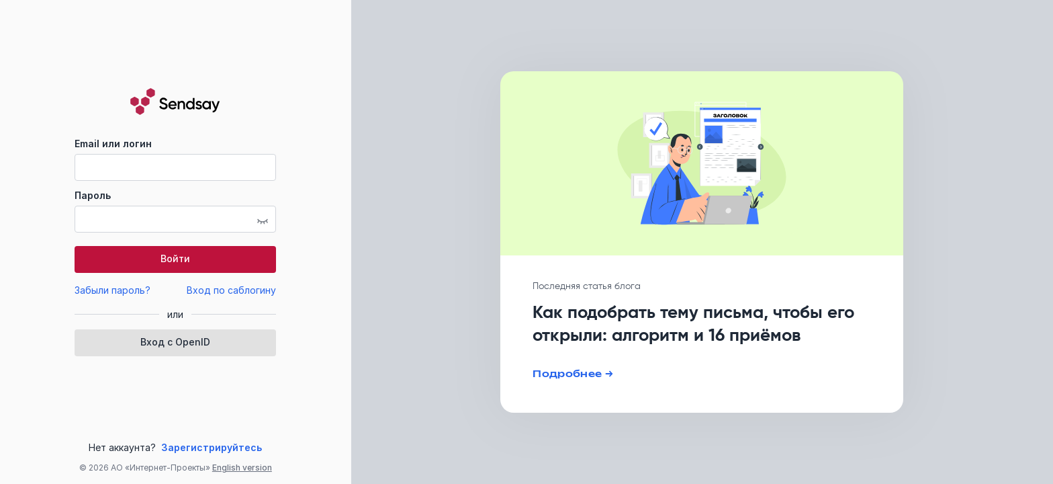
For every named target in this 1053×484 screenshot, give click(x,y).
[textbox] (175, 167)
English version (242, 467)
